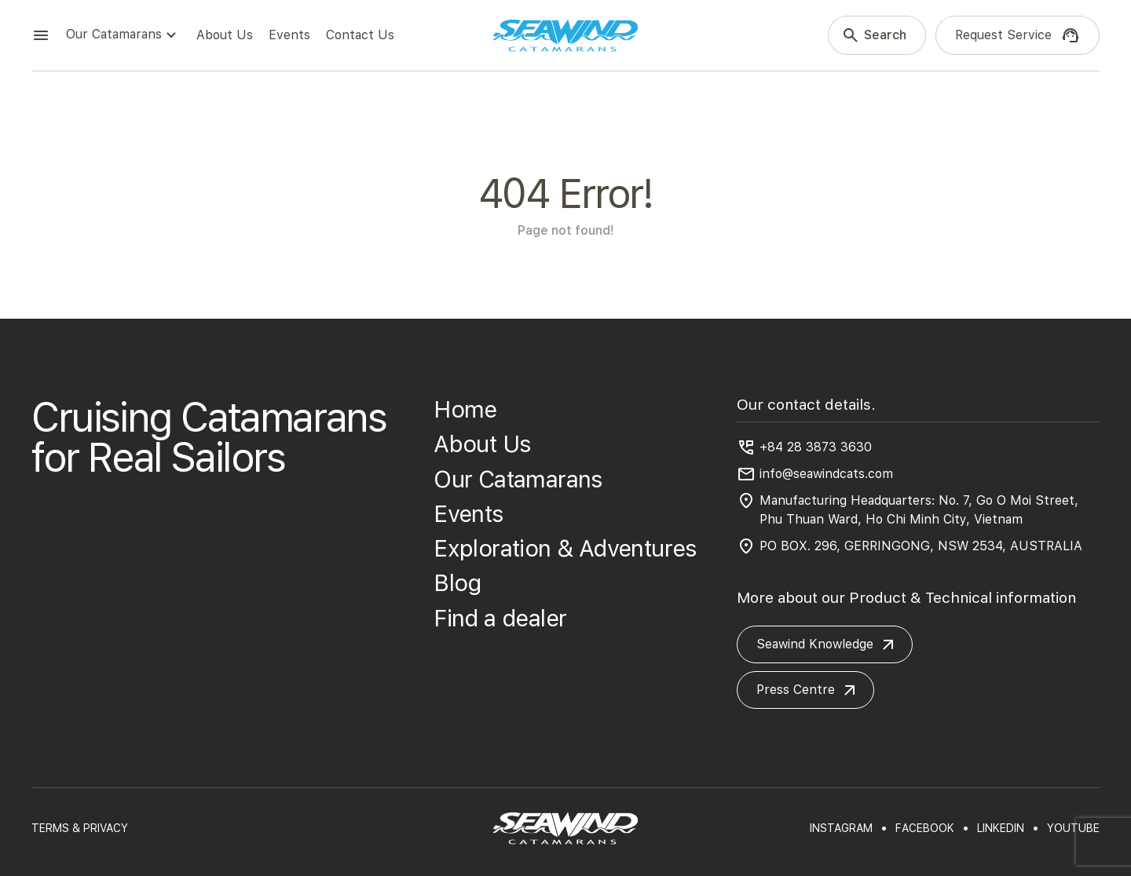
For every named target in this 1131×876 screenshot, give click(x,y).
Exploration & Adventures (565, 548)
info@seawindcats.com (826, 473)
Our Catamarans (123, 35)
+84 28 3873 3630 (815, 447)
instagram (841, 828)
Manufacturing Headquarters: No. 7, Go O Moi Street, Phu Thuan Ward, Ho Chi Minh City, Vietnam (918, 510)
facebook (924, 828)
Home (465, 409)
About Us (224, 34)
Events (289, 34)
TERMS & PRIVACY (79, 828)
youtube (1073, 828)
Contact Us (360, 34)
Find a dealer (500, 618)
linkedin (1000, 828)
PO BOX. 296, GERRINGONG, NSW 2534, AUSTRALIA (920, 545)
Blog (457, 583)
